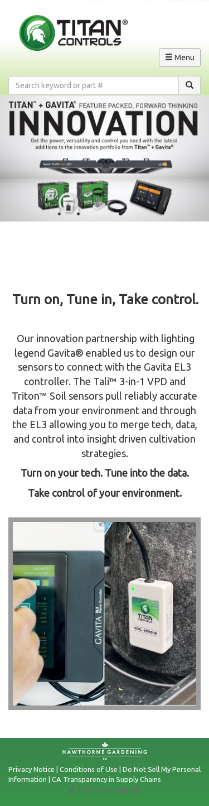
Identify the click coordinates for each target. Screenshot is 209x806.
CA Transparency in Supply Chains (106, 779)
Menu (182, 59)
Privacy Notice (31, 769)
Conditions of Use (89, 769)
